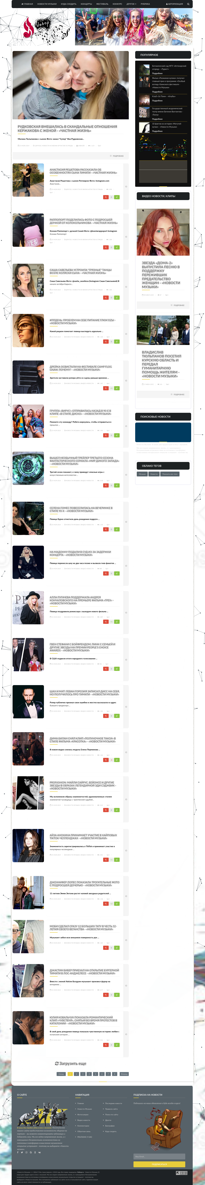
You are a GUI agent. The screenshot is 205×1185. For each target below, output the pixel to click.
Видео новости (87, 337)
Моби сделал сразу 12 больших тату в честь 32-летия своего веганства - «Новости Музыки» (83, 928)
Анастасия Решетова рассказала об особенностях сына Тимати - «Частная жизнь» (83, 171)
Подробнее (118, 156)
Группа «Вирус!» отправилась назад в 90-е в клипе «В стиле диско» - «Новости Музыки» (80, 412)
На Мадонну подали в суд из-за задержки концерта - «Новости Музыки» (80, 553)
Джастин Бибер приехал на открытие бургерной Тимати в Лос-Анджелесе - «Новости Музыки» (84, 972)
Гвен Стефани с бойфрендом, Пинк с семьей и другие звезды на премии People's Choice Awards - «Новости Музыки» (82, 647)
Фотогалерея (82, 1114)
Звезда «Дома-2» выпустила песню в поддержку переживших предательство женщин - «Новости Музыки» (161, 275)
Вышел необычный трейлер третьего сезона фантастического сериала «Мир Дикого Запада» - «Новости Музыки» (84, 460)
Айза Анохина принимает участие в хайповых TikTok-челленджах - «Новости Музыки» (83, 837)
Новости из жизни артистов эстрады (57, 146)
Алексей (80, 146)
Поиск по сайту (111, 1114)
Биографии (110, 1126)
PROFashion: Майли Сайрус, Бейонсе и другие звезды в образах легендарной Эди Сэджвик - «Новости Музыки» (83, 785)
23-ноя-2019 (23, 146)
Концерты (86, 4)
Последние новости (113, 1103)
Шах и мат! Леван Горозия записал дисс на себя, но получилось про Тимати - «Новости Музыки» (85, 693)
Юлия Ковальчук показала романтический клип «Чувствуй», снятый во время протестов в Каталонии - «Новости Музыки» (83, 1020)
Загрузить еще (70, 1063)
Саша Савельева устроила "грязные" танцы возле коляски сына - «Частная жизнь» (81, 271)
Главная (27, 4)
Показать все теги (169, 474)
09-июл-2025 (148, 295)
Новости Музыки (47, 4)
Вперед (124, 1074)
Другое (131, 4)
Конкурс (117, 4)
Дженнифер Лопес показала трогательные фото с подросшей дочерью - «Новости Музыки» (84, 884)
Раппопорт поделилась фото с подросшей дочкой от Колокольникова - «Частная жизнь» (84, 221)
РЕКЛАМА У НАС (84, 1137)
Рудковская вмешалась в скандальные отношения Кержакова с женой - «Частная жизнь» (67, 129)
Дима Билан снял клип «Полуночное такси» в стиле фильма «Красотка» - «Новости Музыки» (83, 740)
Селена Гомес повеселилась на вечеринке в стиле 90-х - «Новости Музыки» (81, 509)
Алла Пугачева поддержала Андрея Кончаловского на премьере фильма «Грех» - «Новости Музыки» (82, 600)
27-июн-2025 (148, 384)
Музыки (142, 474)
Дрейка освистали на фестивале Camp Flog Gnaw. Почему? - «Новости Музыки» (81, 368)
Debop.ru (80, 1172)
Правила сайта (111, 1109)
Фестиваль (102, 4)
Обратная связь (83, 1131)
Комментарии (83, 1126)
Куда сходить (68, 4)
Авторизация (174, 4)
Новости (154, 474)
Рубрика (145, 4)
